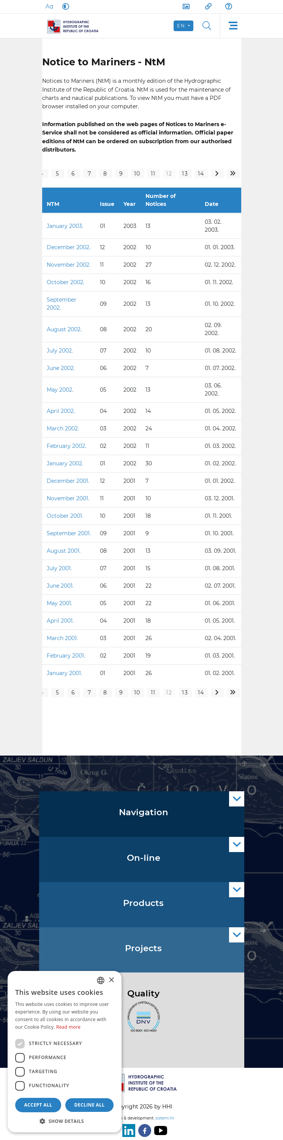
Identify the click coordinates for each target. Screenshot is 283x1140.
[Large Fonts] (49, 6)
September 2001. (69, 533)
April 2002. (61, 411)
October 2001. (65, 515)
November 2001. (68, 498)
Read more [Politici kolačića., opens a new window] (68, 1027)
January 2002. (65, 463)
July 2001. (59, 568)
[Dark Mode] (64, 6)
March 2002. (63, 428)
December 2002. (68, 247)
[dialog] (65, 1051)
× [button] (111, 980)
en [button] (182, 25)
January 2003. (65, 226)
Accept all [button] (38, 1105)
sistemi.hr (164, 1118)
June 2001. (60, 585)
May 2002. (60, 389)
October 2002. (65, 282)
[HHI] (76, 25)
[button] (64, 1121)
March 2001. (62, 638)
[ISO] (142, 1021)
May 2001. (59, 603)
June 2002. (61, 368)
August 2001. (64, 550)
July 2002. (60, 350)
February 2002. (66, 446)
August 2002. (64, 329)
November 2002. (68, 264)
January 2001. (64, 673)
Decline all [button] (89, 1105)
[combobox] (100, 980)
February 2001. (66, 655)
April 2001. (60, 620)
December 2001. (68, 481)
